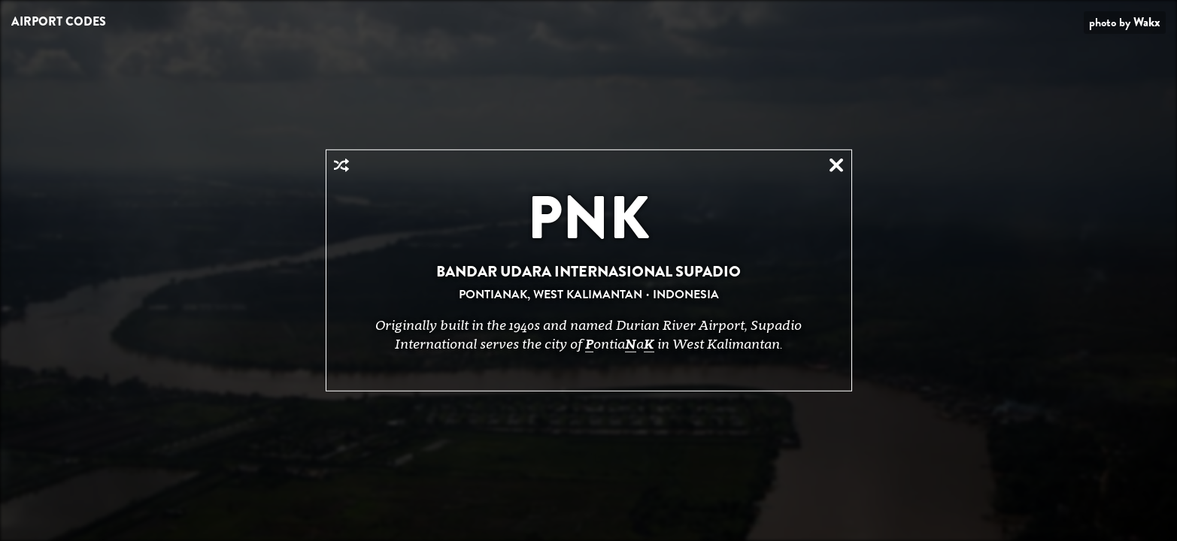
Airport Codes (58, 21)
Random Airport (341, 165)
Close (836, 165)
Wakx (1146, 22)
